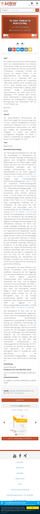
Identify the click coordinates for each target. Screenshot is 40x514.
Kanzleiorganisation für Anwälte (20, 495)
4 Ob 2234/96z (17, 176)
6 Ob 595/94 (29, 307)
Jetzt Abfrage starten (20, 438)
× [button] (38, 502)
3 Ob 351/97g (24, 200)
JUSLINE (20, 462)
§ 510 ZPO (29, 125)
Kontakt (20, 473)
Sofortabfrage (14, 406)
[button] (4, 422)
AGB (20, 484)
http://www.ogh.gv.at (17, 393)
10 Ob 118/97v (30, 176)
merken (20, 400)
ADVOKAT (20, 468)
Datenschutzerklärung (20, 490)
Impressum (20, 479)
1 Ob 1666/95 (19, 212)
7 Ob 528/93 (19, 307)
